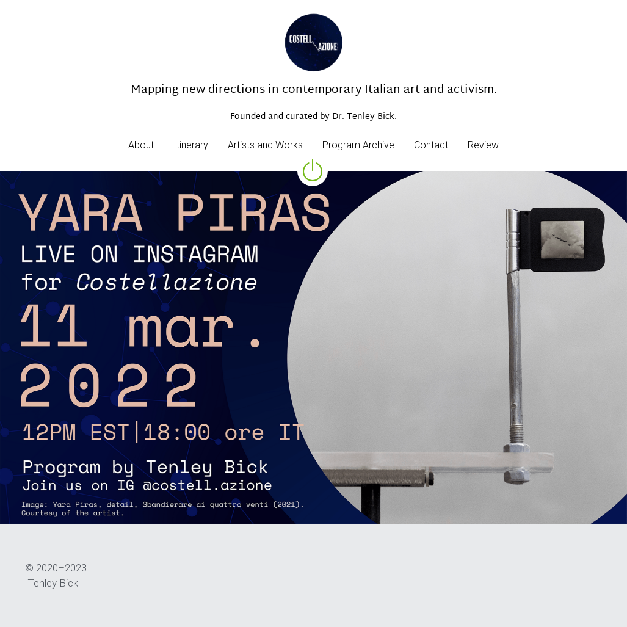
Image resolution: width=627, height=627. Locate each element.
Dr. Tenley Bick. (364, 117)
